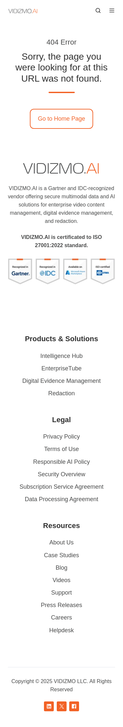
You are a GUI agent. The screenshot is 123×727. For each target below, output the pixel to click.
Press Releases (61, 605)
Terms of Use (61, 449)
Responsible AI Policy (61, 462)
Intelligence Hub (61, 356)
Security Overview (61, 474)
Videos (61, 580)
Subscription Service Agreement (61, 486)
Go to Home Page (61, 118)
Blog (61, 567)
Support (61, 592)
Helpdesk (61, 630)
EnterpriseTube (61, 368)
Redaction (61, 393)
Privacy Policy (61, 436)
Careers (61, 617)
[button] (98, 10)
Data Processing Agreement (61, 499)
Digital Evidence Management (61, 381)
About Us (61, 542)
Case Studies (61, 555)
